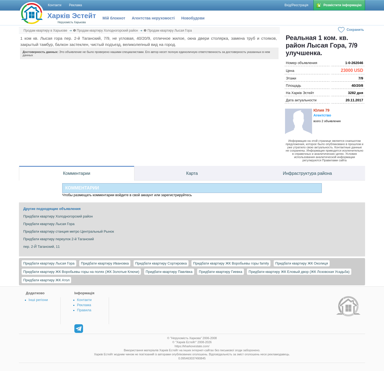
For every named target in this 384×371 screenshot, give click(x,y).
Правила (84, 310)
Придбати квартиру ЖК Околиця (301, 263)
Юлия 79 (321, 110)
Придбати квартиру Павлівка (169, 272)
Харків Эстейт (71, 16)
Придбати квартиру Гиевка (220, 272)
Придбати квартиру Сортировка (161, 263)
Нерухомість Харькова (72, 22)
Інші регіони (38, 300)
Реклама (84, 305)
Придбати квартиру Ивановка (105, 263)
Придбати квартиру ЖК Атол (46, 280)
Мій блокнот (113, 18)
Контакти (84, 300)
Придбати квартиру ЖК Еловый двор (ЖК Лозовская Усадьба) (299, 272)
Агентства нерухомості (153, 18)
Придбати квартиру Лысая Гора (49, 263)
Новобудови (192, 18)
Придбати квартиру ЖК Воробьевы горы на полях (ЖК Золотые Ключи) (81, 272)
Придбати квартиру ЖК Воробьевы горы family (231, 263)
